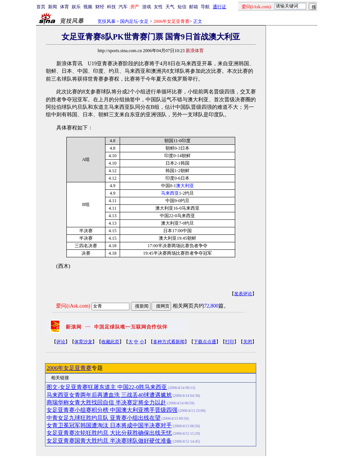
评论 (60, 341)
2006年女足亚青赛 (69, 368)
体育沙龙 (83, 341)
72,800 (211, 306)
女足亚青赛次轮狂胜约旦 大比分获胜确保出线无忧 (109, 433)
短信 (181, 6)
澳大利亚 (185, 185)
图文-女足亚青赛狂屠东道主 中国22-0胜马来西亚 (107, 387)
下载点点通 (205, 341)
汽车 (123, 6)
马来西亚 (170, 193)
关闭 (247, 341)
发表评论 (243, 293)
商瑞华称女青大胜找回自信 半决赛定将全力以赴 (106, 402)
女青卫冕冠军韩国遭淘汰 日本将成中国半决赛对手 (109, 425)
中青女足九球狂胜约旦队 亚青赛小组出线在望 (104, 418)
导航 (205, 6)
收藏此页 (110, 341)
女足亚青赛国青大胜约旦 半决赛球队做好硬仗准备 (109, 441)
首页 (40, 6)
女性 (158, 6)
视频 (87, 6)
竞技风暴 (107, 21)
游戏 (146, 6)
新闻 (52, 6)
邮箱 (193, 6)
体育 (64, 6)
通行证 (219, 6)
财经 (99, 6)
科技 (111, 6)
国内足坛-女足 (134, 21)
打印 (229, 341)
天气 (169, 6)
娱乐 (76, 6)
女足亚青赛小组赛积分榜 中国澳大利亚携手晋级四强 (112, 410)
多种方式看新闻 (169, 341)
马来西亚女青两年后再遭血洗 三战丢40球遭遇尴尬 (109, 395)
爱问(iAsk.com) (73, 306)
